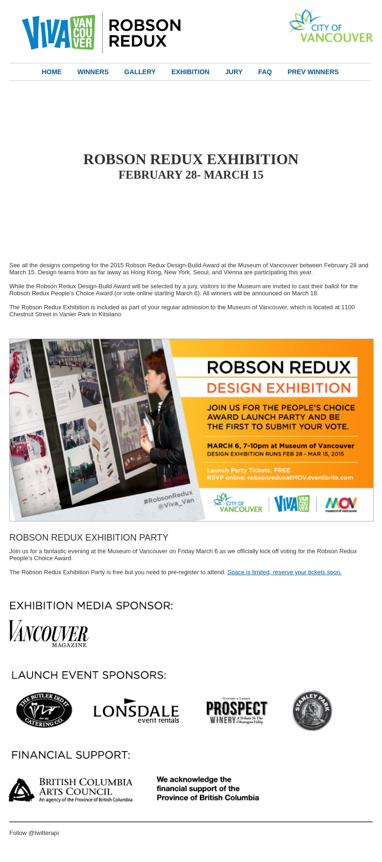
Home (52, 72)
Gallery (140, 72)
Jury (233, 72)
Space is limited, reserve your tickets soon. (284, 572)
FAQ (265, 72)
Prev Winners (313, 72)
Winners (93, 72)
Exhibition (190, 72)
